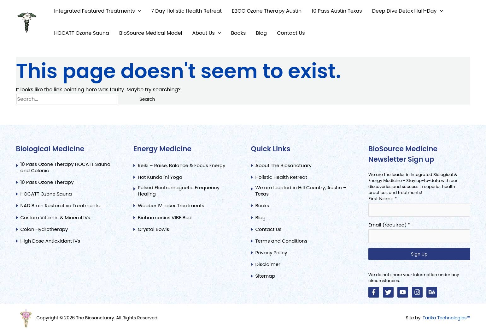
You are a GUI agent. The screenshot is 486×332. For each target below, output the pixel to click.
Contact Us (269, 229)
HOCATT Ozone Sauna (46, 194)
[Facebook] (373, 292)
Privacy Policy (271, 253)
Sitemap (265, 276)
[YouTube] (402, 292)
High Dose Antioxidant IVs (50, 241)
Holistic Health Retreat (281, 177)
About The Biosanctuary (283, 165)
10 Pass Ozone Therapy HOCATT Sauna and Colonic (65, 167)
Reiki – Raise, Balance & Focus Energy (181, 165)
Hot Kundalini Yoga (160, 177)
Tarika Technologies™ (446, 318)
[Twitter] (388, 292)
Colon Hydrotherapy (44, 229)
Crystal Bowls (153, 229)
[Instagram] (417, 292)
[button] (138, 11)
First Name (382, 199)
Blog (260, 217)
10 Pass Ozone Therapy (47, 182)
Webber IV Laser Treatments (171, 205)
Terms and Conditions (281, 241)
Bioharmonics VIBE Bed (164, 217)
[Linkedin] (431, 292)
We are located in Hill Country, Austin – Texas (300, 190)
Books (262, 205)
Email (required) (389, 225)
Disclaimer (267, 264)
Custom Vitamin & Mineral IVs (55, 217)
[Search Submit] (126, 99)
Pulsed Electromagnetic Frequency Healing (179, 190)
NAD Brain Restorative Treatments (60, 205)
